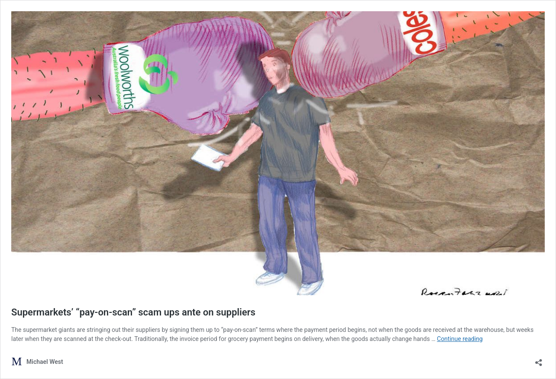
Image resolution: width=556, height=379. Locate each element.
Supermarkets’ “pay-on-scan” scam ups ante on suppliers (133, 312)
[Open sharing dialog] (539, 359)
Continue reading (460, 338)
